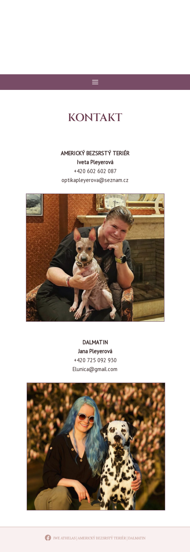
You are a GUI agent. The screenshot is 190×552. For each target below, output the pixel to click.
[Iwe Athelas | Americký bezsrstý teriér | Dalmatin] (95, 538)
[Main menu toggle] (95, 82)
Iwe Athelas (95, 44)
